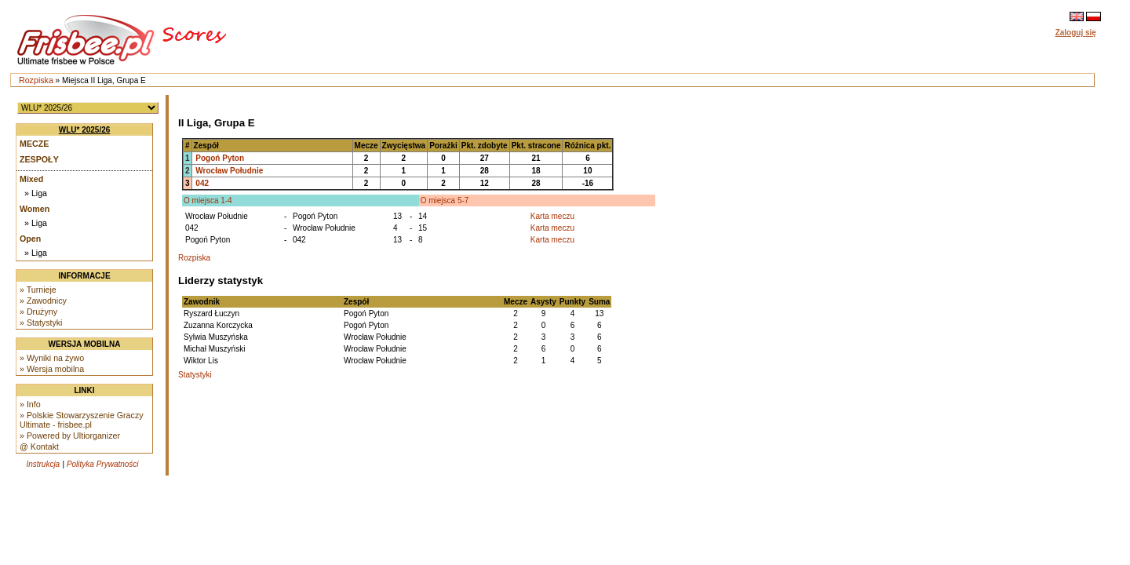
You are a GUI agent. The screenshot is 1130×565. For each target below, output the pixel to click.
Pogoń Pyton (219, 158)
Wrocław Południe (229, 170)
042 (202, 183)
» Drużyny (38, 311)
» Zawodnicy (43, 300)
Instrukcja (43, 464)
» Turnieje (38, 289)
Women (34, 208)
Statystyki (195, 374)
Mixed (31, 179)
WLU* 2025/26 (85, 130)
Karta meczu (552, 216)
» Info (30, 404)
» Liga (35, 193)
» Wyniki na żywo (52, 358)
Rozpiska (36, 80)
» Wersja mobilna (52, 369)
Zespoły (39, 159)
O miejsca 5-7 (445, 200)
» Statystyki (41, 322)
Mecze (34, 143)
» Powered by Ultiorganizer (70, 435)
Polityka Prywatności (103, 464)
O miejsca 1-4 (208, 200)
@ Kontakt (39, 446)
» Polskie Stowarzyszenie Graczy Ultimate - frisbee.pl (82, 419)
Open (30, 238)
